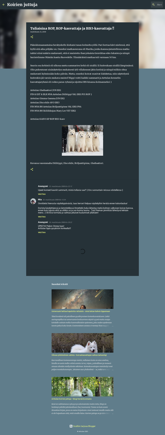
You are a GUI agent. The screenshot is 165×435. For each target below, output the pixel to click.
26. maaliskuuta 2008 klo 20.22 (60, 222)
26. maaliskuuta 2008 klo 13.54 (54, 200)
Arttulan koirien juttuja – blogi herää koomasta (72, 399)
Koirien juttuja (22, 4)
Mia (40, 199)
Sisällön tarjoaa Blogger (82, 426)
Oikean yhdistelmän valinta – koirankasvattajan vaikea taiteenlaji (79, 355)
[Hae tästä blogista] (149, 5)
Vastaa (42, 194)
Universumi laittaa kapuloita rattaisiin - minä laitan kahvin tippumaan (81, 311)
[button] (31, 37)
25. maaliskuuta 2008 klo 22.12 (60, 186)
